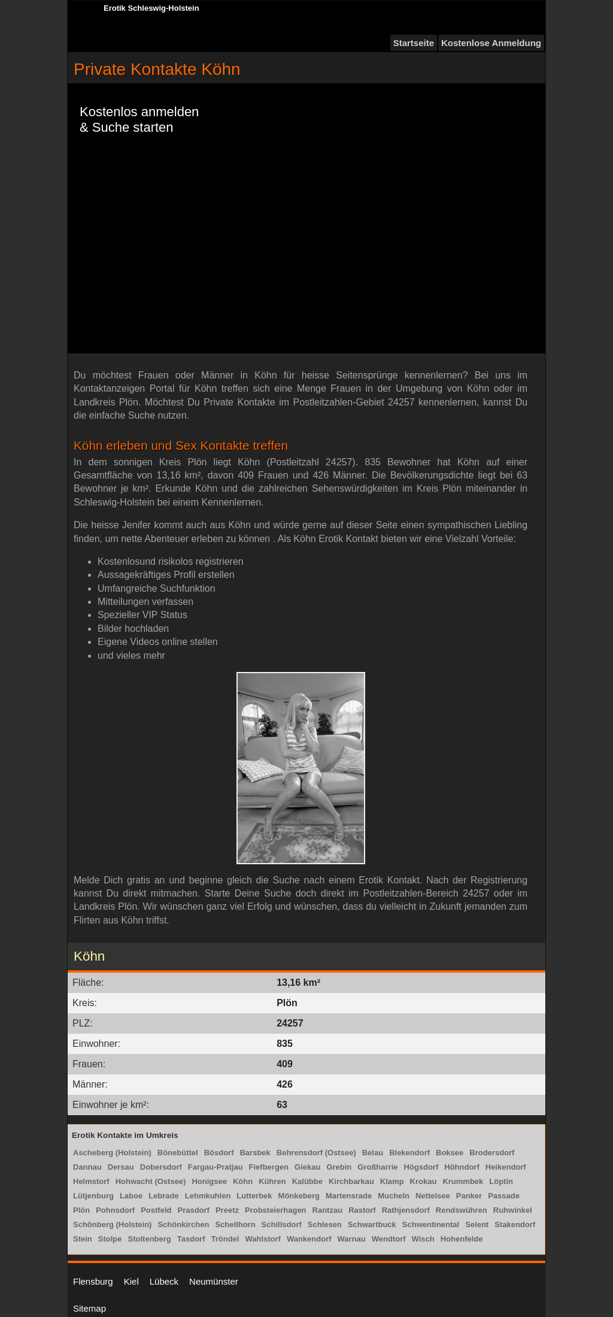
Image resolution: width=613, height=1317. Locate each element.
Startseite (413, 43)
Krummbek (462, 1181)
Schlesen (325, 1224)
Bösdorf (219, 1152)
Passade (504, 1195)
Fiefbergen (269, 1166)
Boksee (449, 1152)
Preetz (227, 1210)
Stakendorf (514, 1224)
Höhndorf (461, 1166)
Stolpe (110, 1238)
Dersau (121, 1166)
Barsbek (254, 1152)
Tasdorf (191, 1238)
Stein (82, 1238)
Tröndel (225, 1238)
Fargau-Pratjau (215, 1166)
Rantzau (327, 1210)
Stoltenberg (149, 1238)
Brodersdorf (491, 1152)
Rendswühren (461, 1210)
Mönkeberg (299, 1195)
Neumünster (213, 1281)
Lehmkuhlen (208, 1195)
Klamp (392, 1181)
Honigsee (209, 1181)
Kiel (131, 1281)
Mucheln (393, 1195)
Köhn (243, 1181)
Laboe (131, 1195)
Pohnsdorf (115, 1210)
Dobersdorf (161, 1166)
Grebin (338, 1166)
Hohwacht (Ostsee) (151, 1181)
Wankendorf (309, 1238)
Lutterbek (254, 1195)
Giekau (307, 1166)
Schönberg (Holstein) (112, 1224)
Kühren (272, 1181)
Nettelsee (432, 1195)
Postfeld (156, 1210)
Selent (476, 1224)
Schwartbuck (372, 1224)
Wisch (423, 1238)
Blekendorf (409, 1152)
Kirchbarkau (351, 1181)
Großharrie (377, 1166)
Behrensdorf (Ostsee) (316, 1152)
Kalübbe (307, 1181)
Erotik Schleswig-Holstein (151, 8)
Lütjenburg (93, 1195)
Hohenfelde (462, 1238)
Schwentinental (430, 1224)
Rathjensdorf (406, 1210)
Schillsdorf (282, 1224)
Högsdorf (420, 1166)
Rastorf (362, 1210)
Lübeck (164, 1281)
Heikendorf (505, 1166)
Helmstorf (91, 1181)
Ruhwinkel (512, 1210)
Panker (469, 1195)
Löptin (501, 1181)
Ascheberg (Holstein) (112, 1152)
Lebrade (163, 1195)
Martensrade (349, 1195)
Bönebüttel (177, 1152)
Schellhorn (235, 1224)
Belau (372, 1152)
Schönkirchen (183, 1224)
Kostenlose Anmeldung (491, 43)
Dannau (87, 1166)
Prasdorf (193, 1210)
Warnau (352, 1238)
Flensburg (93, 1281)
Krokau (423, 1181)
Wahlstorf (262, 1238)
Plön (81, 1210)
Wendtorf (389, 1238)
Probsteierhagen (275, 1210)
